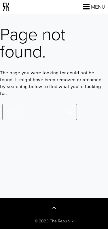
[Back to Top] (54, 208)
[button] (98, 7)
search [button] (70, 111)
